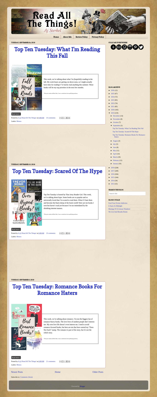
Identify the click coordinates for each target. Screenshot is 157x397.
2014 (113, 180)
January (116, 164)
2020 (113, 110)
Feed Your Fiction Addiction (118, 203)
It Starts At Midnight (115, 206)
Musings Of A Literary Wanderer (119, 209)
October (116, 122)
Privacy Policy (98, 37)
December (116, 116)
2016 (113, 174)
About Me (67, 37)
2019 (113, 113)
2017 (113, 171)
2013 (113, 184)
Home (56, 37)
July (114, 144)
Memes (18, 121)
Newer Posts (17, 372)
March (115, 157)
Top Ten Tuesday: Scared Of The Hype (57, 171)
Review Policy (82, 37)
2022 (113, 103)
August (115, 141)
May (114, 150)
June (114, 147)
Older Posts (97, 372)
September (116, 125)
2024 (113, 97)
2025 (113, 93)
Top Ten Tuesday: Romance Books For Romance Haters (57, 289)
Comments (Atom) (26, 377)
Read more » (16, 114)
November (116, 119)
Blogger (82, 386)
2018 (113, 168)
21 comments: (51, 361)
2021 (113, 106)
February (116, 160)
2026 (113, 90)
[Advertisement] (57, 144)
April (115, 154)
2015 (113, 177)
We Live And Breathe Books (118, 212)
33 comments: (51, 118)
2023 (113, 100)
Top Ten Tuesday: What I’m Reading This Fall (57, 52)
